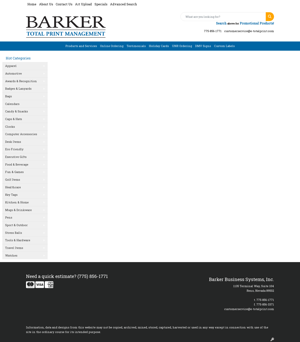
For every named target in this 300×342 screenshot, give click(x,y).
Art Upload (83, 4)
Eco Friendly (14, 149)
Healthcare (13, 187)
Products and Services (81, 46)
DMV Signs (203, 46)
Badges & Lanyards (18, 88)
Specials (101, 4)
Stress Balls (13, 233)
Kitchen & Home (17, 202)
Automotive (13, 73)
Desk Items (13, 142)
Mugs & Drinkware (18, 210)
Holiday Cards (159, 46)
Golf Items (12, 179)
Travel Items (14, 248)
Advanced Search (123, 4)
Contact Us (64, 4)
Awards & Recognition (21, 81)
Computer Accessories (21, 134)
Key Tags (11, 195)
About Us (46, 4)
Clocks (10, 126)
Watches (11, 255)
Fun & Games (14, 172)
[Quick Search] (223, 16)
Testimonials (136, 46)
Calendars (12, 104)
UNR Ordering (182, 46)
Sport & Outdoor (16, 225)
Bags (8, 96)
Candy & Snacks (16, 111)
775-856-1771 (213, 31)
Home (31, 4)
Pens (8, 217)
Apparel (11, 66)
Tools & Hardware (17, 240)
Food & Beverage (16, 164)
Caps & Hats (13, 119)
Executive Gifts (16, 157)
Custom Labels (224, 46)
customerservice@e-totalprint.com (249, 31)
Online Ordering (112, 46)
